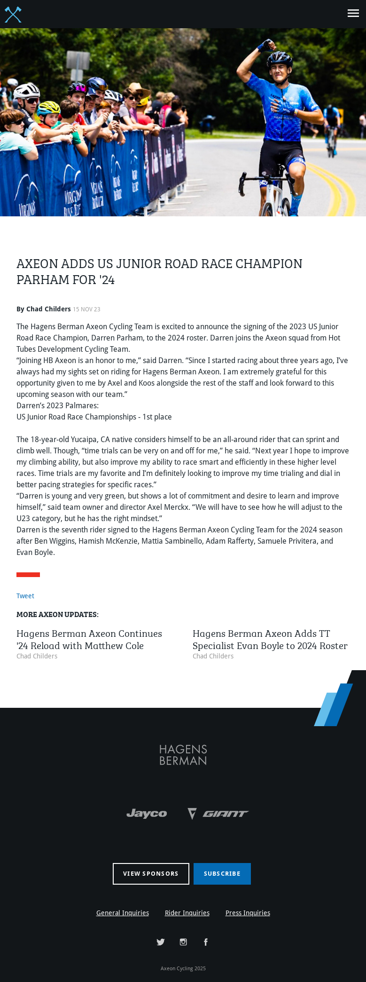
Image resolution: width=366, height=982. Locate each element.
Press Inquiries (248, 913)
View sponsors (151, 873)
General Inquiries (122, 913)
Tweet (25, 596)
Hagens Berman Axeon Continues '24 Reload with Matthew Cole (89, 638)
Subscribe (222, 873)
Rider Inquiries (187, 913)
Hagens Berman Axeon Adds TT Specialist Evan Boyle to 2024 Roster (270, 638)
